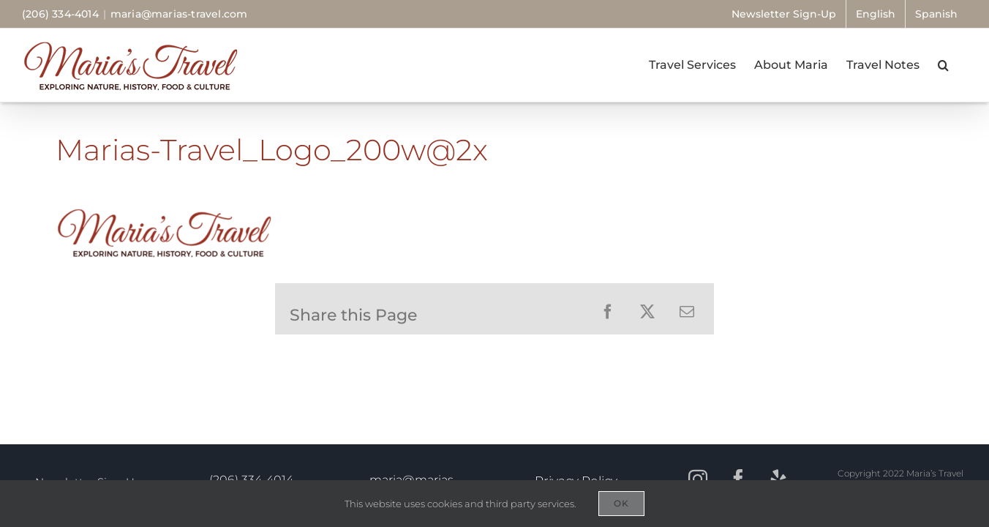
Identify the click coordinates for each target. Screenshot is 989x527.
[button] (961, 65)
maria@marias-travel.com (179, 13)
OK (621, 503)
